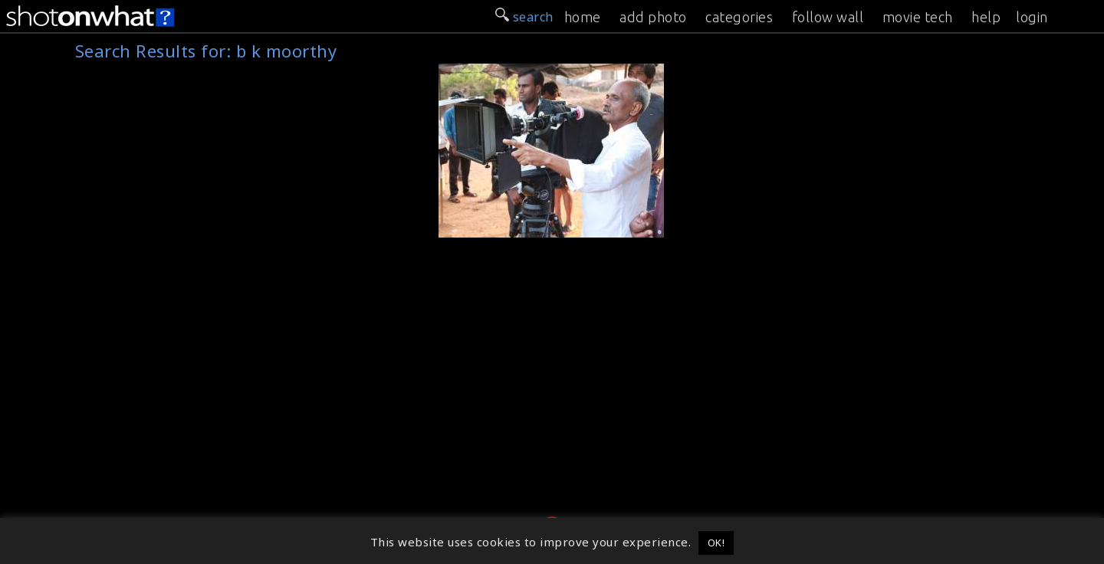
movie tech (917, 17)
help (986, 17)
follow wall (828, 17)
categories (739, 17)
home (582, 17)
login (1032, 17)
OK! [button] (716, 542)
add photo (653, 17)
